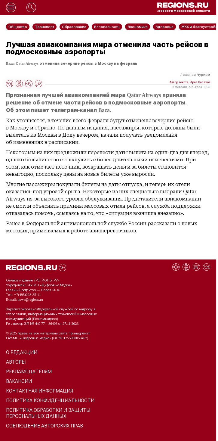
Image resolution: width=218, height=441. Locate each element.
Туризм (204, 75)
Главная (189, 75)
